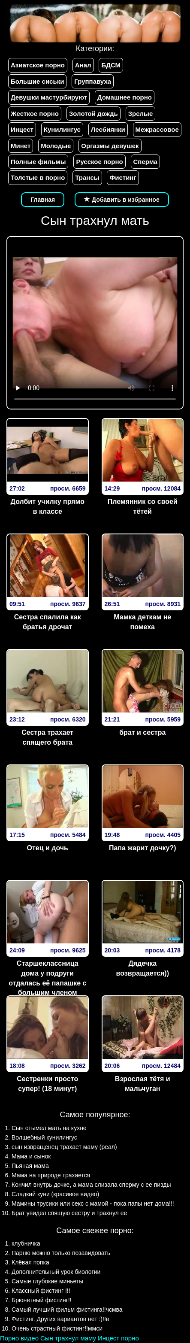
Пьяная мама (30, 1166)
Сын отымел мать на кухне (49, 1128)
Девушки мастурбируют (49, 97)
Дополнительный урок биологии (56, 1272)
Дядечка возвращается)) (142, 968)
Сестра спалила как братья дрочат (47, 622)
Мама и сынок (31, 1156)
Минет (20, 145)
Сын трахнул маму (68, 1338)
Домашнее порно (124, 97)
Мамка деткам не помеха (142, 622)
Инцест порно (118, 1338)
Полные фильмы (38, 161)
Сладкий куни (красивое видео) (55, 1194)
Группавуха (92, 81)
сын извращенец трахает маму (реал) (64, 1147)
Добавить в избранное (122, 199)
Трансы (87, 177)
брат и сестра (142, 732)
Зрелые (140, 113)
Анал (83, 65)
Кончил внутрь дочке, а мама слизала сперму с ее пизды (91, 1185)
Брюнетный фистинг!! (42, 1300)
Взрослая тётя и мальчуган (142, 1083)
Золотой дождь (93, 113)
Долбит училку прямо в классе (47, 506)
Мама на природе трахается (51, 1175)
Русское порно (99, 161)
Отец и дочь (47, 848)
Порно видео (19, 1338)
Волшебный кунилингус (44, 1137)
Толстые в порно (38, 177)
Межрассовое (157, 129)
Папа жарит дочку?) (142, 848)
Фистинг (122, 177)
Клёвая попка (30, 1262)
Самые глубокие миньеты (47, 1281)
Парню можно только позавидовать (61, 1253)
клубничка (26, 1243)
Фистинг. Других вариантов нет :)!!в (60, 1319)
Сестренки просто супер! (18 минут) (47, 1083)
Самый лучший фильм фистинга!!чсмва (67, 1310)
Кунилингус (62, 129)
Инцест (22, 129)
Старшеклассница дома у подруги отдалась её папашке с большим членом (47, 978)
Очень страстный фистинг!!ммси (57, 1328)
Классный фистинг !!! (41, 1291)
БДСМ (111, 65)
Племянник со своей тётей (143, 506)
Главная (42, 199)
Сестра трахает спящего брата (47, 737)
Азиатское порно (38, 65)
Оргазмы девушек (110, 145)
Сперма (145, 161)
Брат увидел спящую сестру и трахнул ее (69, 1213)
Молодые (56, 145)
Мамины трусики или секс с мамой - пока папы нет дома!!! (93, 1204)
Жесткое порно (35, 113)
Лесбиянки (108, 129)
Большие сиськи (37, 81)
